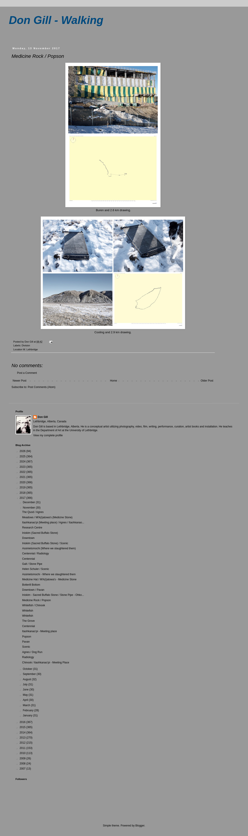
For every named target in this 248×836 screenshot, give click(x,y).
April (26, 700)
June (26, 689)
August (27, 679)
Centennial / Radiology (35, 553)
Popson (26, 636)
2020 (23, 482)
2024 (23, 461)
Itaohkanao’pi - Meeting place (39, 631)
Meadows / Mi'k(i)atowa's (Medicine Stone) (47, 517)
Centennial (28, 558)
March (27, 705)
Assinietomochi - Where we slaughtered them (49, 574)
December (29, 502)
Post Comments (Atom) (41, 387)
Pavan (26, 641)
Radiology (28, 657)
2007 (23, 768)
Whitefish (27, 610)
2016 (23, 722)
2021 (23, 477)
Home (113, 380)
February (28, 710)
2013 (23, 737)
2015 (23, 727)
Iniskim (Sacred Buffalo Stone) (40, 532)
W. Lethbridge (30, 349)
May (26, 694)
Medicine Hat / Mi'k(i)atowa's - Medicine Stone (49, 579)
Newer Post (19, 380)
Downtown (28, 538)
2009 (23, 758)
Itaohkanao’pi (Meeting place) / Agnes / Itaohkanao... (53, 522)
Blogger (139, 825)
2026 (23, 451)
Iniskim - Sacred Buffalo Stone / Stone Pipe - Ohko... (53, 594)
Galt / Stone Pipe (32, 563)
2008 (23, 763)
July (25, 684)
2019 (23, 487)
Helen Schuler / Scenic (35, 569)
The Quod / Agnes (33, 512)
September (30, 674)
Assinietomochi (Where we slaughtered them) (49, 548)
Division (26, 345)
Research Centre (32, 527)
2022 (23, 472)
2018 (23, 492)
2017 (23, 497)
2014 (23, 732)
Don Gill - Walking (56, 20)
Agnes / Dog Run (32, 652)
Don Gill (43, 417)
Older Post (207, 380)
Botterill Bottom (31, 584)
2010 (23, 753)
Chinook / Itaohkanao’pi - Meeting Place (45, 662)
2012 (23, 742)
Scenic (26, 646)
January (28, 715)
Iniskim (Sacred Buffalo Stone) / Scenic (45, 543)
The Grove (28, 620)
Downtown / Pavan (33, 589)
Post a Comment (27, 372)
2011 (23, 748)
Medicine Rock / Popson (36, 600)
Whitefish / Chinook (33, 605)
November (29, 507)
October (28, 668)
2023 (23, 466)
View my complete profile (48, 435)
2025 (23, 456)
